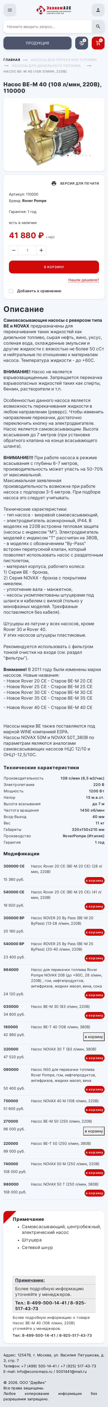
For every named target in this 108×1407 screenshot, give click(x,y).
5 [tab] (82, 155)
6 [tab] (86, 155)
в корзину (94, 880)
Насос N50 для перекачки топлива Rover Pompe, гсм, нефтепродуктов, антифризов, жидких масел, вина (63, 1075)
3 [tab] (75, 155)
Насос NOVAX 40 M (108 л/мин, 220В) (65, 1101)
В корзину (54, 267)
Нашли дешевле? (83, 280)
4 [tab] (79, 155)
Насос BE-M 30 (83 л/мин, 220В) (60, 1006)
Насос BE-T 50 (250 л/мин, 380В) (61, 1143)
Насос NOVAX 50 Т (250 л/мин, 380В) (65, 1184)
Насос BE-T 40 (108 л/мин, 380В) (60, 1027)
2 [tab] (71, 155)
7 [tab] (90, 155)
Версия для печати (79, 183)
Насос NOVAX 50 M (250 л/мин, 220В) (65, 1164)
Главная (11, 60)
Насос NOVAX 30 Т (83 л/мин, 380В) (63, 1049)
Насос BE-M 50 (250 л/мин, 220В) (61, 1121)
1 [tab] (68, 155)
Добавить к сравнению (39, 291)
